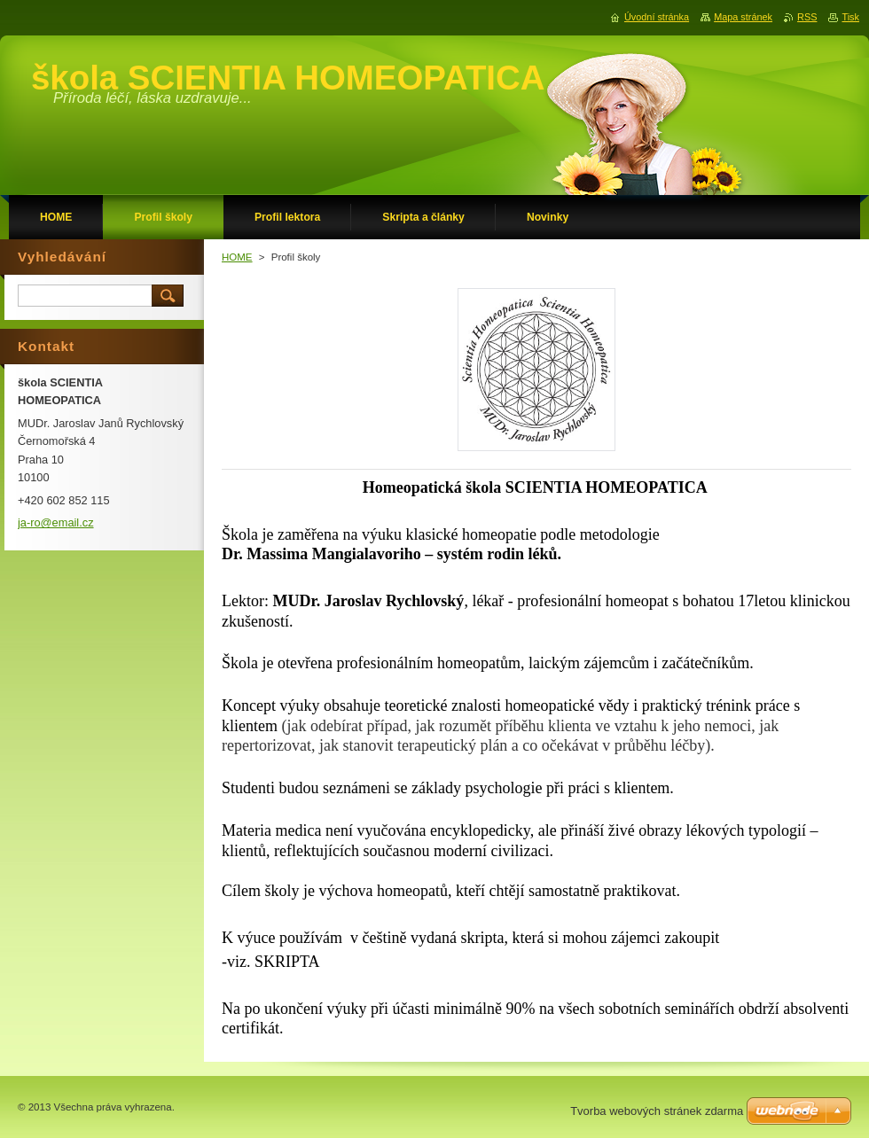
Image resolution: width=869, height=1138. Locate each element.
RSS (807, 17)
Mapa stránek (743, 17)
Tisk (850, 17)
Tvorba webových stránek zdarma (656, 1111)
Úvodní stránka (656, 17)
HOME (237, 257)
